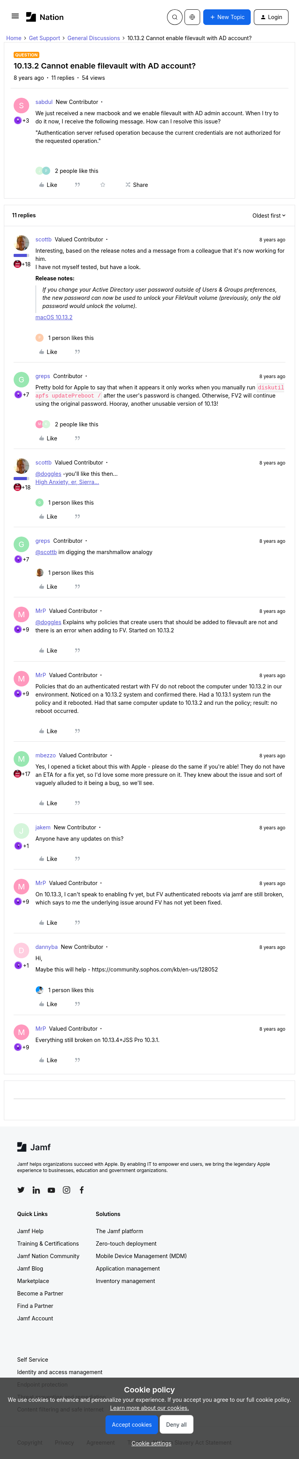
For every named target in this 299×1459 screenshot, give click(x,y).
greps (42, 376)
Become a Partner (40, 1293)
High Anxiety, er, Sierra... (67, 482)
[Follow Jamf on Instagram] (66, 1190)
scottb (43, 239)
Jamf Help (30, 1231)
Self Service (32, 1359)
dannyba (46, 946)
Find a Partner (35, 1305)
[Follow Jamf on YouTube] (51, 1190)
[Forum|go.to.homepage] (45, 17)
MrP (40, 610)
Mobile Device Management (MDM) (141, 1256)
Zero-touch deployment (126, 1243)
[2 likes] (66, 171)
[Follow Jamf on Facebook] (82, 1190)
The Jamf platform (119, 1231)
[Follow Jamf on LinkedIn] (36, 1190)
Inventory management (125, 1281)
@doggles (48, 473)
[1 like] (64, 338)
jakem (43, 827)
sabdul (44, 102)
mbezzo (45, 755)
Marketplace (33, 1281)
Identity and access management (59, 1372)
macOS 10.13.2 (53, 317)
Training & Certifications (48, 1243)
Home (13, 38)
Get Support (44, 38)
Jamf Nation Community (48, 1256)
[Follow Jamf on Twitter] (21, 1190)
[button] (15, 18)
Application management (128, 1268)
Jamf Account (35, 1318)
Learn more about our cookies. (149, 1407)
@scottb (46, 552)
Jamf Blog (30, 1268)
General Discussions (93, 38)
